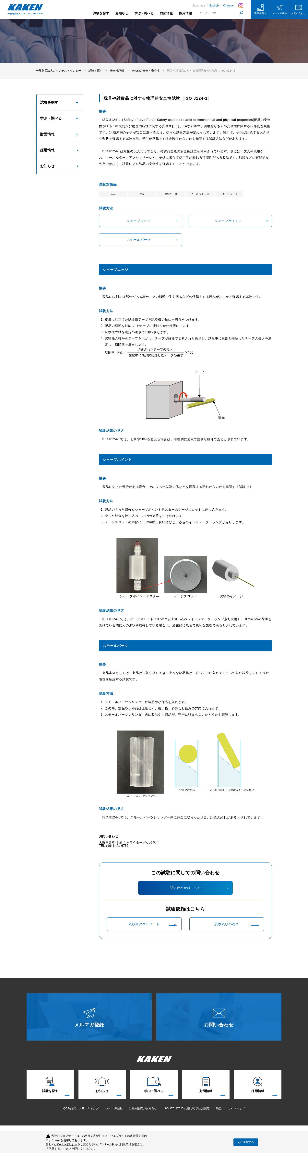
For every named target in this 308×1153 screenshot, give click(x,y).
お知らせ (121, 13)
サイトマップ (236, 1108)
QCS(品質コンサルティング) (81, 1108)
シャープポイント (228, 221)
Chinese (228, 5)
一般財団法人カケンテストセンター (58, 70)
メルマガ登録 (114, 1108)
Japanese (198, 5)
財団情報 (166, 13)
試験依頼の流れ (227, 924)
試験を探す (101, 13)
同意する (246, 1142)
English (214, 5)
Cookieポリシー (67, 1144)
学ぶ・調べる (144, 13)
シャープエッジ (139, 221)
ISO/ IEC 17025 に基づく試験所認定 (186, 1108)
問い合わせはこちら (185, 887)
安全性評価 (117, 70)
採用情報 (185, 13)
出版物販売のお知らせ (143, 1108)
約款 (219, 1108)
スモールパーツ (139, 239)
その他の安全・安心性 (145, 70)
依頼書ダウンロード (144, 924)
